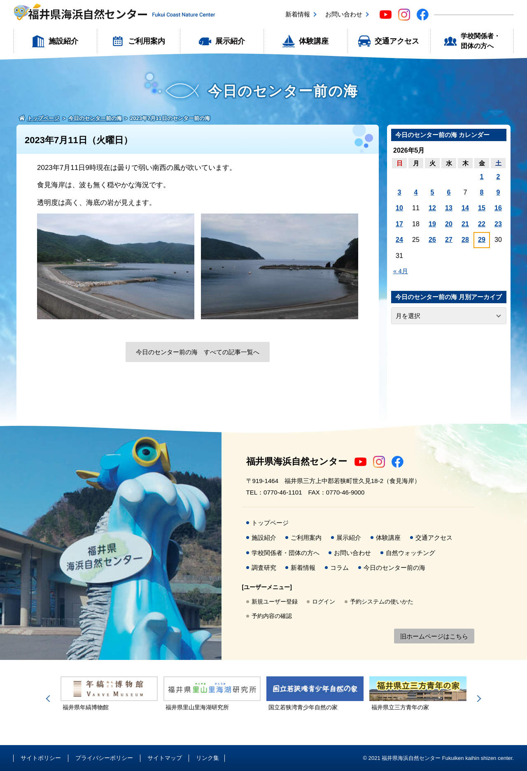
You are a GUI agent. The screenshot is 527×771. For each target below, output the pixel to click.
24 (399, 239)
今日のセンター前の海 (394, 567)
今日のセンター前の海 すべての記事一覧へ (197, 351)
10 (399, 207)
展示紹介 (230, 41)
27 (448, 239)
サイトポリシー (41, 758)
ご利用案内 (146, 41)
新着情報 (297, 14)
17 (399, 224)
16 (498, 207)
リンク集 (207, 758)
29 (481, 239)
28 (465, 239)
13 (448, 207)
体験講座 (314, 41)
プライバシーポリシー (104, 758)
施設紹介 (63, 41)
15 (481, 207)
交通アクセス (397, 41)
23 (498, 224)
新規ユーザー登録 (275, 601)
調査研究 (264, 567)
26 (432, 239)
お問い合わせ (343, 14)
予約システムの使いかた (381, 601)
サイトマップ (164, 758)
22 (481, 224)
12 (432, 207)
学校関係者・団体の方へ (480, 41)
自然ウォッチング (410, 552)
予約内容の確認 (272, 616)
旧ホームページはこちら (434, 636)
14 (465, 207)
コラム (339, 567)
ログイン (323, 601)
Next (477, 698)
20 (448, 224)
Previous (49, 698)
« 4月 (400, 270)
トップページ (270, 522)
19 (432, 224)
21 (465, 224)
